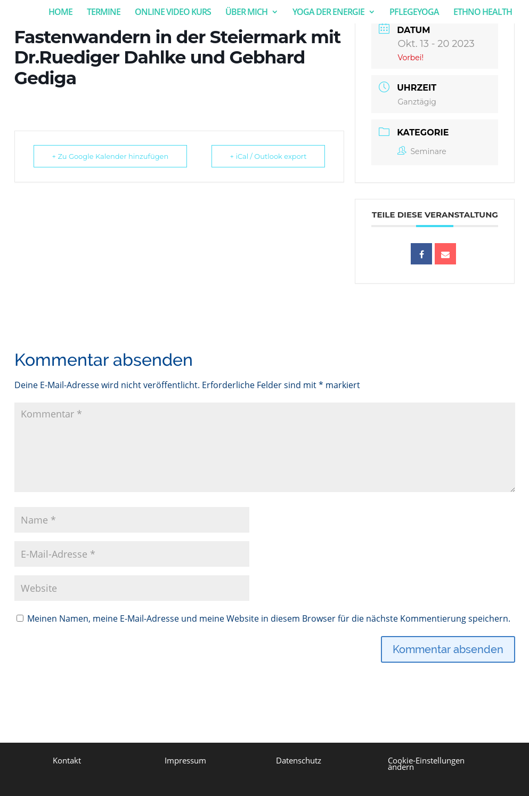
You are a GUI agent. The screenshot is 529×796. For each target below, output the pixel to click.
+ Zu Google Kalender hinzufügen (110, 156)
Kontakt (67, 760)
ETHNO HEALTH (482, 13)
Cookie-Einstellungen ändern (426, 763)
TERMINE (103, 13)
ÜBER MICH (246, 13)
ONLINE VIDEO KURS (173, 13)
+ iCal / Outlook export (268, 156)
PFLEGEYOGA (414, 13)
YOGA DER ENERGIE (328, 13)
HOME (60, 13)
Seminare (421, 151)
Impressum (185, 760)
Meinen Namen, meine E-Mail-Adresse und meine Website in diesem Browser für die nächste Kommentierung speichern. (268, 618)
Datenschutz (298, 760)
